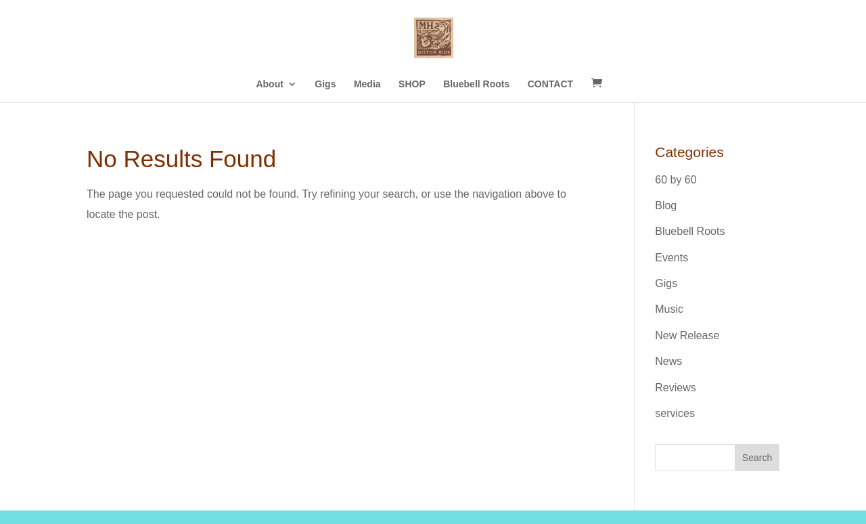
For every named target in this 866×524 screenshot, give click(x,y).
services (675, 413)
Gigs (325, 84)
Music (669, 309)
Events (671, 257)
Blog (666, 205)
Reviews (675, 387)
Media (367, 84)
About (269, 84)
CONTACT (550, 84)
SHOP (412, 84)
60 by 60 (675, 179)
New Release (687, 335)
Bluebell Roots (476, 84)
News (668, 361)
